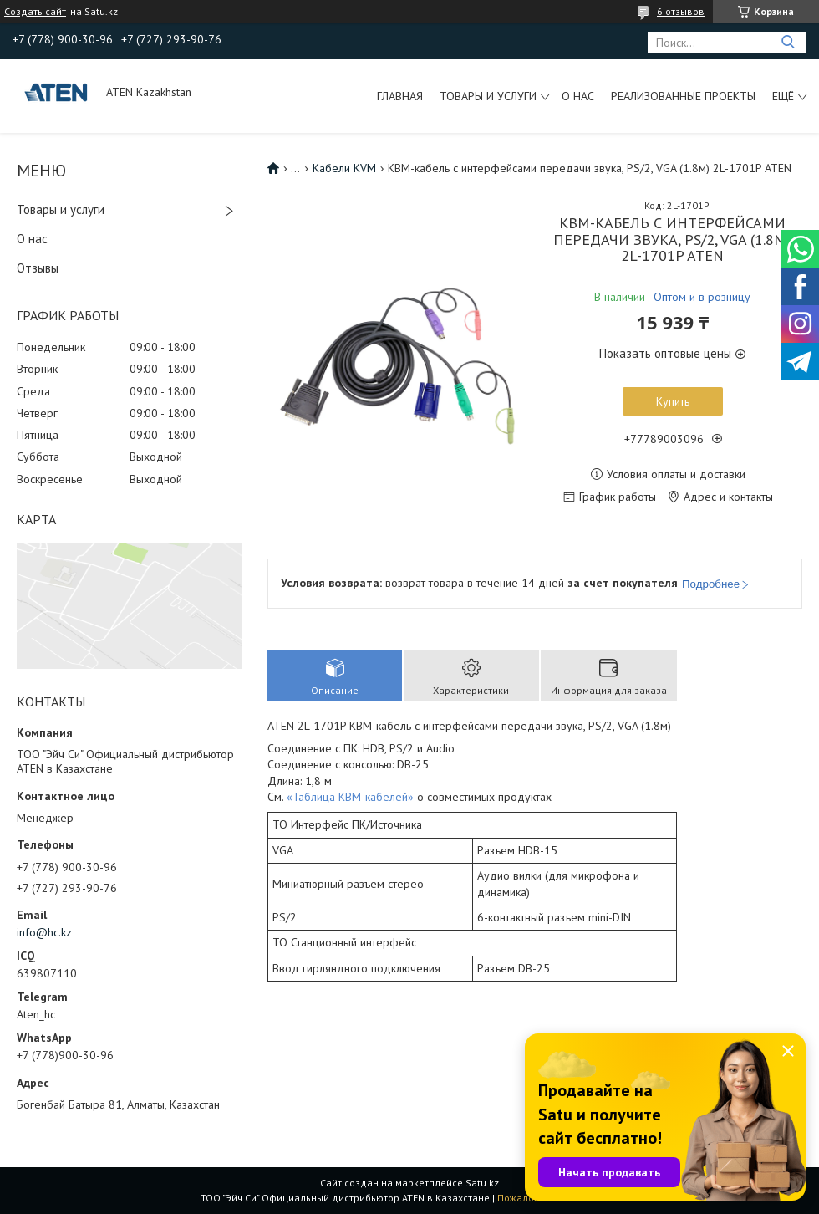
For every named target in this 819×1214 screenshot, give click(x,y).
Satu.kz (482, 1182)
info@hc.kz (44, 932)
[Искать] (787, 42)
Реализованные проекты (683, 96)
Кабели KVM (344, 168)
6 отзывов (681, 11)
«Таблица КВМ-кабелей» (350, 796)
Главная (400, 96)
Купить (672, 401)
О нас (578, 96)
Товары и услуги (488, 96)
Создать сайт (35, 12)
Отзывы (37, 268)
